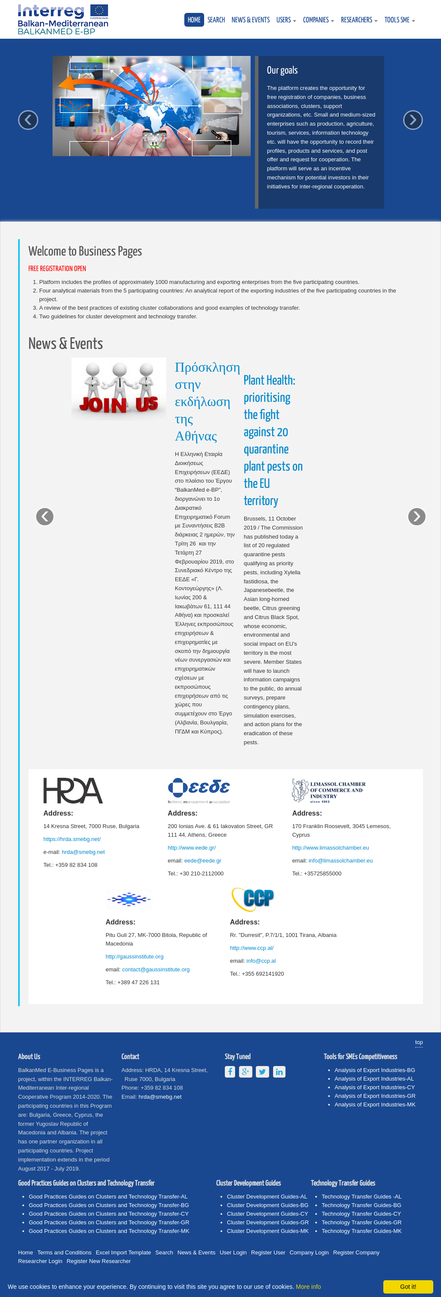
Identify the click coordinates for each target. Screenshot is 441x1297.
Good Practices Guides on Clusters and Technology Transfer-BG (109, 1205)
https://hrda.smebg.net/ (72, 839)
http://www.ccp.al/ (251, 948)
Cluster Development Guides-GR (268, 1222)
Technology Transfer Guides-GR (362, 1222)
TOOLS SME (400, 20)
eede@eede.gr (202, 860)
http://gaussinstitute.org (134, 956)
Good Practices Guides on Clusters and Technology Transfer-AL (108, 1196)
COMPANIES (318, 20)
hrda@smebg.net (83, 852)
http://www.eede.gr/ (192, 847)
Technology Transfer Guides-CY (361, 1214)
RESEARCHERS (359, 20)
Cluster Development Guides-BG (267, 1205)
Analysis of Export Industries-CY (375, 1087)
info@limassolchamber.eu (341, 860)
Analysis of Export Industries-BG (375, 1070)
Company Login (309, 1252)
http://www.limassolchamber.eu (330, 847)
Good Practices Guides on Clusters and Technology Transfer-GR (109, 1222)
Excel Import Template (123, 1252)
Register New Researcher (99, 1261)
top (419, 1042)
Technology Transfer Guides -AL (362, 1196)
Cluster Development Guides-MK (268, 1231)
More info (308, 1286)
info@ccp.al (261, 961)
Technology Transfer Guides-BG (361, 1205)
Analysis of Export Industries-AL (374, 1078)
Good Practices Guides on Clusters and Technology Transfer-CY (109, 1214)
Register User (268, 1252)
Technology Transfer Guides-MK (362, 1231)
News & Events (251, 20)
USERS (286, 20)
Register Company (356, 1252)
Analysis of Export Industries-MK (375, 1104)
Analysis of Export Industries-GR (375, 1096)
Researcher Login (40, 1261)
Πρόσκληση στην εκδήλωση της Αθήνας (207, 402)
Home (194, 20)
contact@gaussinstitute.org (156, 969)
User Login (233, 1252)
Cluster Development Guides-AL (267, 1196)
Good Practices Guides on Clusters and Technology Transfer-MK (109, 1231)
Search (216, 20)
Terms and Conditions (64, 1252)
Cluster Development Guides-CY (267, 1214)
